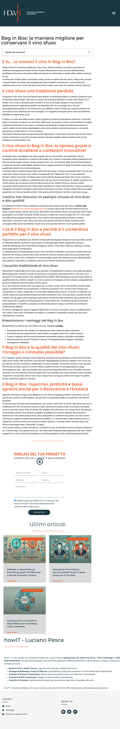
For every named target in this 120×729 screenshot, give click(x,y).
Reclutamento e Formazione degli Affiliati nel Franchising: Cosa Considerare (22, 623)
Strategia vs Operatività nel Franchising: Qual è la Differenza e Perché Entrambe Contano (24, 572)
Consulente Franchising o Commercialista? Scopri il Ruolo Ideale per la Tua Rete (69, 572)
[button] (113, 13)
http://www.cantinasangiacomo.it (29, 209)
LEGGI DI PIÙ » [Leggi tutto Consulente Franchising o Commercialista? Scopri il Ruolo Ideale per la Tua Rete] (58, 581)
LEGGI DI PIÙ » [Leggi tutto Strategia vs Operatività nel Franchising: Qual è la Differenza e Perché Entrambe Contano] (12, 581)
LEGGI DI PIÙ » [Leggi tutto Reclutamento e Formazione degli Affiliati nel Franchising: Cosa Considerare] (12, 632)
